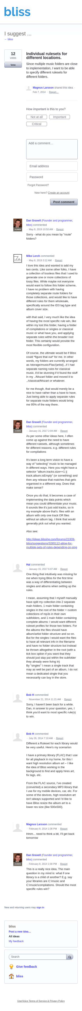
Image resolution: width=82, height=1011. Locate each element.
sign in (40, 907)
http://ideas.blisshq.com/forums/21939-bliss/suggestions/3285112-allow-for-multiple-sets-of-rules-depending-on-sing (51, 543)
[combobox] (38, 956)
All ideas (14, 936)
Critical (39, 124)
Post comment (63, 202)
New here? (52, 192)
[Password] (52, 177)
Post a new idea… (20, 931)
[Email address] (52, 166)
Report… (54, 92)
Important (61, 117)
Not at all (39, 117)
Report (60, 229)
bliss (12, 926)
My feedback (16, 941)
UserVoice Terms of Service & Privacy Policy (41, 1001)
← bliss (8, 39)
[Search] (69, 956)
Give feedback (26, 966)
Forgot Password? (38, 185)
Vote (13, 65)
